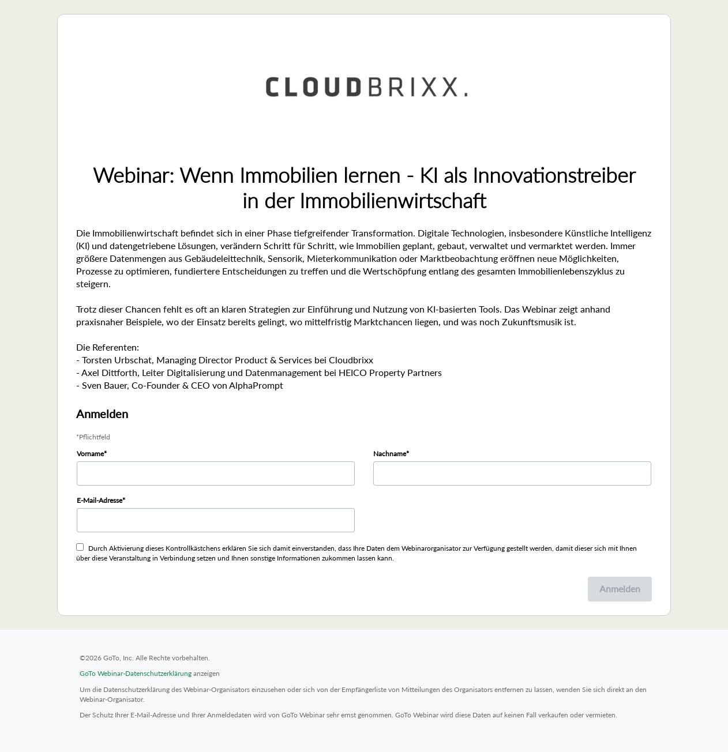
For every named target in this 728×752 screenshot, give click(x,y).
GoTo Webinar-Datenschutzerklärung (136, 673)
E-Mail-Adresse (99, 500)
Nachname (389, 453)
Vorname (90, 453)
